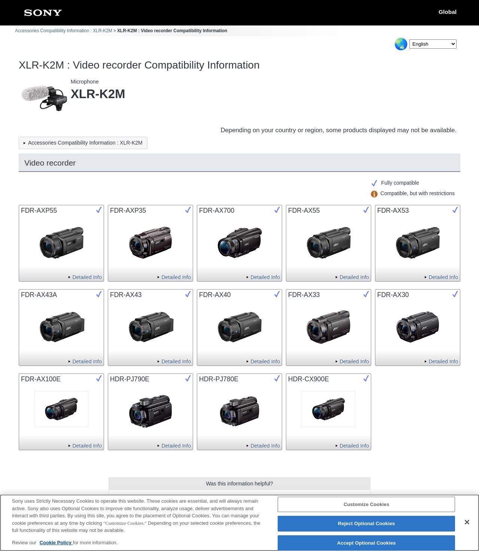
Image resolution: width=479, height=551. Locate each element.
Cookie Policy (56, 547)
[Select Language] (433, 44)
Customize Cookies (366, 508)
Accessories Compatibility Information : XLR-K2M (63, 30)
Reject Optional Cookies (366, 528)
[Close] (467, 526)
